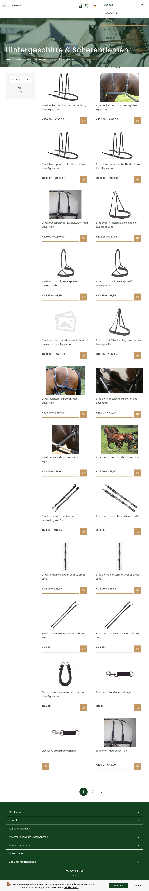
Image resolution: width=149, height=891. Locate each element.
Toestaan (118, 885)
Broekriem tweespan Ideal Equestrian (117, 457)
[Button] (80, 5)
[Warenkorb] (86, 6)
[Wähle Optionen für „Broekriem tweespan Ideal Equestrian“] (137, 472)
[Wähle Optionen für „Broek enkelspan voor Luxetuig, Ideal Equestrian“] (137, 121)
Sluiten (138, 885)
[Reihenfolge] (20, 79)
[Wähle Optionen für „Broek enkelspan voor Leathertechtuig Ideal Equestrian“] (83, 121)
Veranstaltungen (110, 67)
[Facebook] (74, 876)
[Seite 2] (92, 792)
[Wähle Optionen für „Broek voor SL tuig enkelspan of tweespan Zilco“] (83, 297)
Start (9, 59)
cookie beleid (71, 887)
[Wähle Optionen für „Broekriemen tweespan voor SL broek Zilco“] (83, 648)
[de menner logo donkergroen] (11, 6)
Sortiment (106, 63)
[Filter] (20, 90)
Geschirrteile (23, 59)
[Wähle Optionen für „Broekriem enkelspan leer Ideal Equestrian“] (83, 472)
